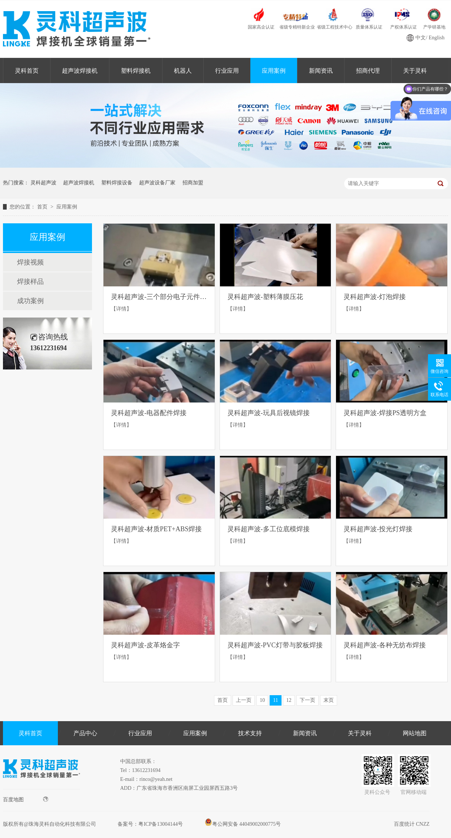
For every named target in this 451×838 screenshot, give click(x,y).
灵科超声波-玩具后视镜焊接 (268, 413)
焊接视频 (30, 262)
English (437, 37)
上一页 (243, 700)
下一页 (307, 700)
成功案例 (30, 301)
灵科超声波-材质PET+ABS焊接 (156, 529)
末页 (328, 700)
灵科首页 (27, 71)
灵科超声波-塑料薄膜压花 (265, 296)
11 (275, 700)
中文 (420, 37)
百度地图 (25, 799)
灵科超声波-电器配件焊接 (149, 413)
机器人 (183, 71)
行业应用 (227, 71)
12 (289, 700)
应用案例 (274, 71)
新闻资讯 (321, 71)
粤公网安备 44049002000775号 (243, 824)
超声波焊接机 (80, 71)
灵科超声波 (43, 182)
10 (262, 700)
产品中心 (85, 733)
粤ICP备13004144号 (160, 824)
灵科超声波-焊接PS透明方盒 (385, 413)
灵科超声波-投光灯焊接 (377, 529)
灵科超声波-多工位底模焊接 (268, 529)
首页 (43, 207)
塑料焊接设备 (116, 182)
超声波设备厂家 (157, 182)
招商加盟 (192, 182)
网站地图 (415, 733)
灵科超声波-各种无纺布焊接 (384, 645)
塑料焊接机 (136, 71)
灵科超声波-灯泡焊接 (374, 296)
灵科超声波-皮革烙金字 (145, 645)
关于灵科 (360, 733)
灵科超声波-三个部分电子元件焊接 (159, 296)
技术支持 (250, 733)
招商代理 (368, 71)
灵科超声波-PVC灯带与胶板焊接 (275, 645)
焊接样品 (30, 281)
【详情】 (121, 309)
